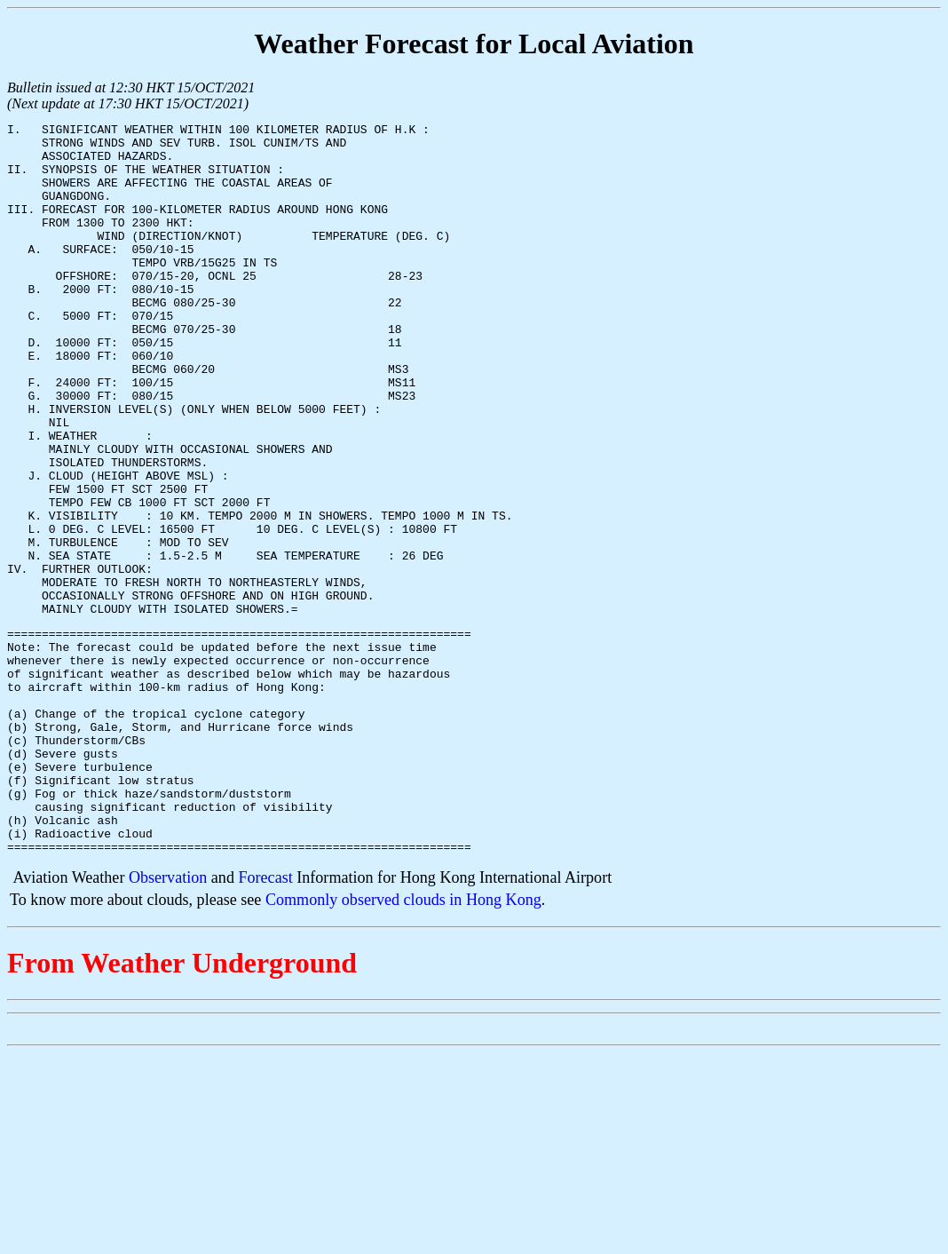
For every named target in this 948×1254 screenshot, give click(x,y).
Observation (168, 1021)
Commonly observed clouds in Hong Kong (403, 1043)
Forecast (265, 1021)
